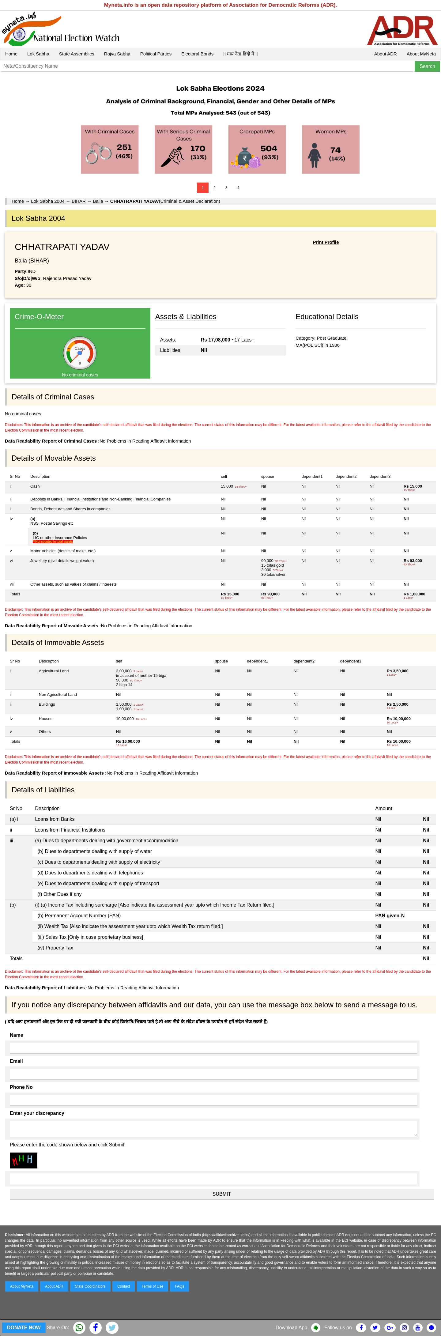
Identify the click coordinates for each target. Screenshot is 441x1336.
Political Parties (156, 53)
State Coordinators (90, 1286)
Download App (291, 1327)
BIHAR (79, 201)
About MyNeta (421, 53)
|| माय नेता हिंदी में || (240, 53)
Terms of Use (153, 1286)
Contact (123, 1286)
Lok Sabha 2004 (48, 201)
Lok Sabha (38, 53)
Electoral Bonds (197, 53)
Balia (98, 201)
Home (11, 53)
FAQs (179, 1286)
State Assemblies (76, 53)
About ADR (385, 53)
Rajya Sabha (117, 53)
